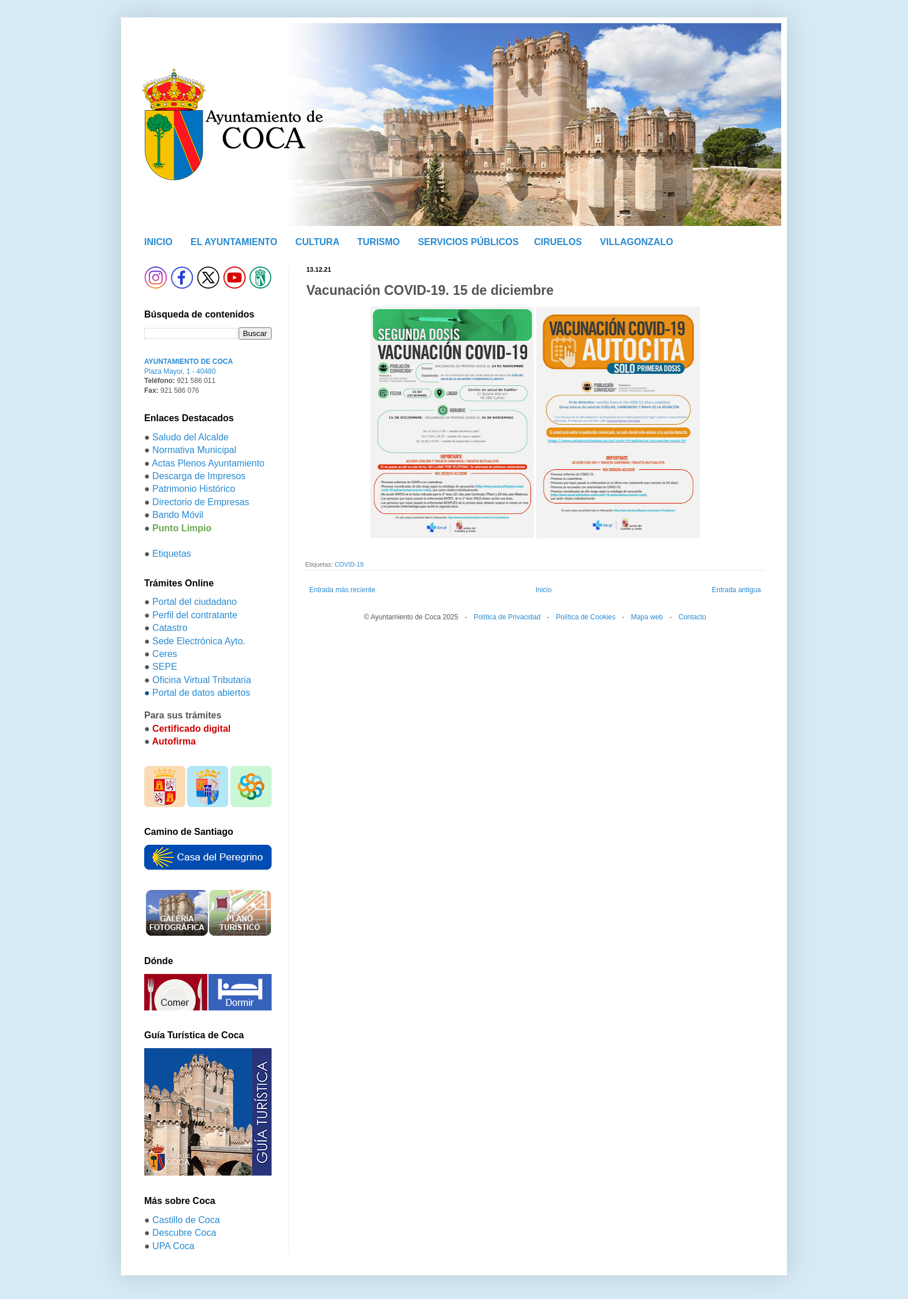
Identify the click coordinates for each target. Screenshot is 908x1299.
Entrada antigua (736, 590)
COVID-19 (349, 564)
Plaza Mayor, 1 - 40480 (179, 371)
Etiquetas (171, 554)
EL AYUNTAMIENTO (234, 242)
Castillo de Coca (186, 1220)
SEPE (164, 667)
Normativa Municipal (194, 450)
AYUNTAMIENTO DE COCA (188, 361)
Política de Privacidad (507, 617)
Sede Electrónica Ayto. (199, 641)
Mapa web (646, 617)
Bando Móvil (177, 515)
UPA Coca (173, 1246)
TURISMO (378, 242)
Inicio (544, 590)
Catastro (169, 628)
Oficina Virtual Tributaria (201, 680)
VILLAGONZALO (636, 242)
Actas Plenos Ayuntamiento (208, 463)
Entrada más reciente (342, 590)
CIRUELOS (558, 242)
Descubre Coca (184, 1233)
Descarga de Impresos (199, 476)
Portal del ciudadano (194, 602)
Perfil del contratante (194, 615)
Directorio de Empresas (200, 502)
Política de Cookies (586, 617)
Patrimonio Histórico (193, 489)
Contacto (692, 617)
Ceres (164, 654)
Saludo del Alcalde (190, 437)
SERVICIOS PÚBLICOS (468, 242)
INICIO (158, 242)
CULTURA (317, 242)
